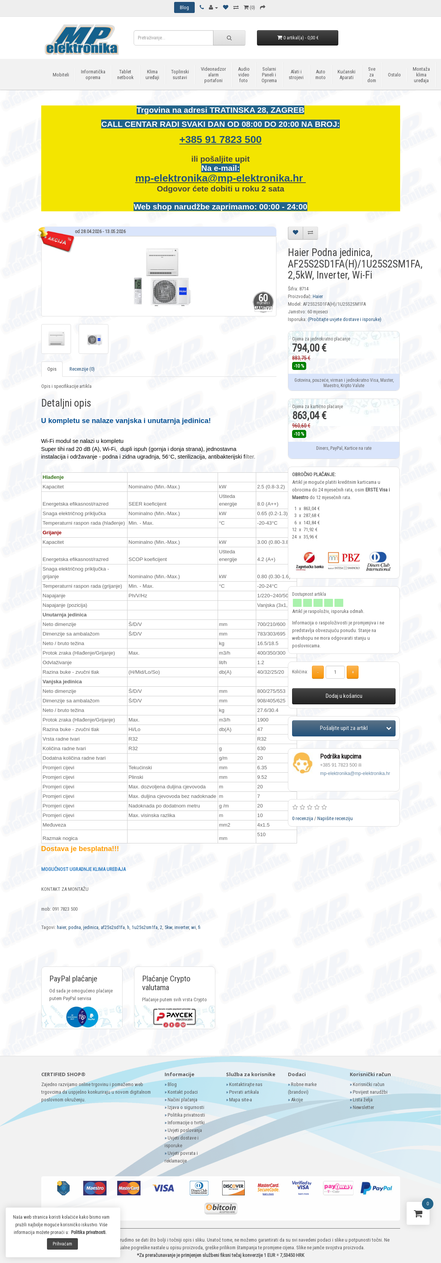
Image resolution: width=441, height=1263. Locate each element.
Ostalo (394, 75)
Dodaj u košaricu (344, 695)
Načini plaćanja (182, 1099)
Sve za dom (371, 74)
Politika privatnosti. (89, 1232)
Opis (52, 369)
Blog (172, 1084)
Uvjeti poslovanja (185, 1130)
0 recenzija (302, 818)
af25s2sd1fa (113, 927)
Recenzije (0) (82, 369)
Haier (318, 296)
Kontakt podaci (183, 1092)
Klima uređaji (152, 74)
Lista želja (363, 1099)
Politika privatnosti (186, 1115)
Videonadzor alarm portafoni (213, 74)
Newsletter (363, 1107)
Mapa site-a (240, 1099)
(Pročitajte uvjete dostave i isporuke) (344, 319)
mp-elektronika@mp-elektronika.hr (220, 178)
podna (74, 927)
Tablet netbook (125, 74)
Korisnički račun (368, 1084)
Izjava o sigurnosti (186, 1107)
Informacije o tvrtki (186, 1122)
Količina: (300, 671)
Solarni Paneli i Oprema (269, 74)
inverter (181, 927)
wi (193, 927)
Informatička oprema (93, 74)
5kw (168, 927)
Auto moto (320, 74)
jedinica (91, 927)
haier (61, 927)
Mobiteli (61, 75)
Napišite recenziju (335, 818)
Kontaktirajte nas (245, 1084)
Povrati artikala (244, 1092)
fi (199, 927)
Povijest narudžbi (370, 1092)
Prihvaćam (62, 1244)
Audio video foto (244, 74)
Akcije (297, 1099)
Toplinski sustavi (180, 74)
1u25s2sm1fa (145, 927)
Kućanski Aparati (346, 74)
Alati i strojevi (296, 74)
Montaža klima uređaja (421, 74)
